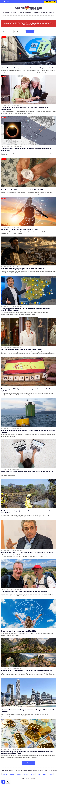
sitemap (25, 770)
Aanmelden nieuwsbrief (50, 1)
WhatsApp (4, 774)
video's (51, 13)
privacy (30, 770)
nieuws (13, 13)
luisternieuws (28, 13)
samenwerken (4, 770)
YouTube (33, 774)
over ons (20, 770)
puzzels (37, 13)
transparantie (47, 770)
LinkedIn (45, 774)
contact (15, 770)
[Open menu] (2, 1)
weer (20, 13)
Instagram (19, 774)
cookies (35, 770)
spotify (51, 774)
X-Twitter (26, 774)
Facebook (12, 774)
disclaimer (40, 770)
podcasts (44, 13)
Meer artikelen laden (28, 762)
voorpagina (6, 13)
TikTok (38, 774)
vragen (11, 770)
